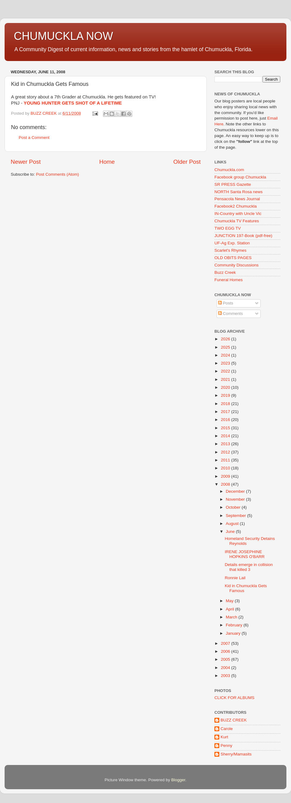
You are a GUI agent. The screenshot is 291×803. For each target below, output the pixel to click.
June (231, 531)
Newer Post (26, 162)
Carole (227, 728)
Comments (230, 313)
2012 (226, 452)
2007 (226, 643)
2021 (226, 379)
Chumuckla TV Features (236, 221)
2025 (226, 347)
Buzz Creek (225, 272)
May (230, 600)
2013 (226, 444)
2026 (226, 339)
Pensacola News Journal (237, 199)
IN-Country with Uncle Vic (238, 213)
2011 (226, 460)
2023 (226, 363)
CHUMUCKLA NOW (63, 36)
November (236, 499)
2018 (226, 403)
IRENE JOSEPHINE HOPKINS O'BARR (245, 554)
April (230, 609)
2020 (226, 387)
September (236, 515)
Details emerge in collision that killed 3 (249, 567)
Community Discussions (236, 265)
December (236, 491)
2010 (226, 468)
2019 (226, 395)
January (234, 633)
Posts (225, 303)
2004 (226, 667)
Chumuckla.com (229, 169)
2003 (226, 675)
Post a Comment (34, 137)
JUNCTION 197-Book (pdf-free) (243, 235)
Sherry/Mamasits (236, 754)
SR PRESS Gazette (232, 184)
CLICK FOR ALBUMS (234, 697)
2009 (226, 476)
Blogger (178, 780)
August (233, 523)
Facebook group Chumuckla (240, 177)
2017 (226, 411)
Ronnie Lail (235, 577)
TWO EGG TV (227, 228)
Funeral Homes (228, 279)
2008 (226, 484)
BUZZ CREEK (234, 720)
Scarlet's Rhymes (230, 250)
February (235, 625)
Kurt (224, 737)
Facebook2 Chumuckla (235, 206)
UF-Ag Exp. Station (232, 243)
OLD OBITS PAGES (232, 257)
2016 (226, 419)
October (234, 507)
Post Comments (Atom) (57, 174)
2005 (226, 659)
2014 (226, 436)
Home (107, 162)
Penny (226, 745)
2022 (226, 371)
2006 (226, 651)
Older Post (187, 162)
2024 (226, 355)
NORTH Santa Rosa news (238, 191)
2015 (226, 428)
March (232, 617)
